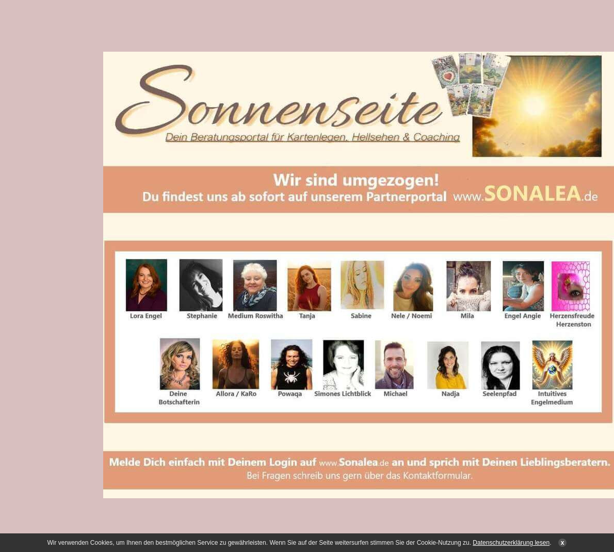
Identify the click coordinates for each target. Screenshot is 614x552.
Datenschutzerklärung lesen (511, 542)
